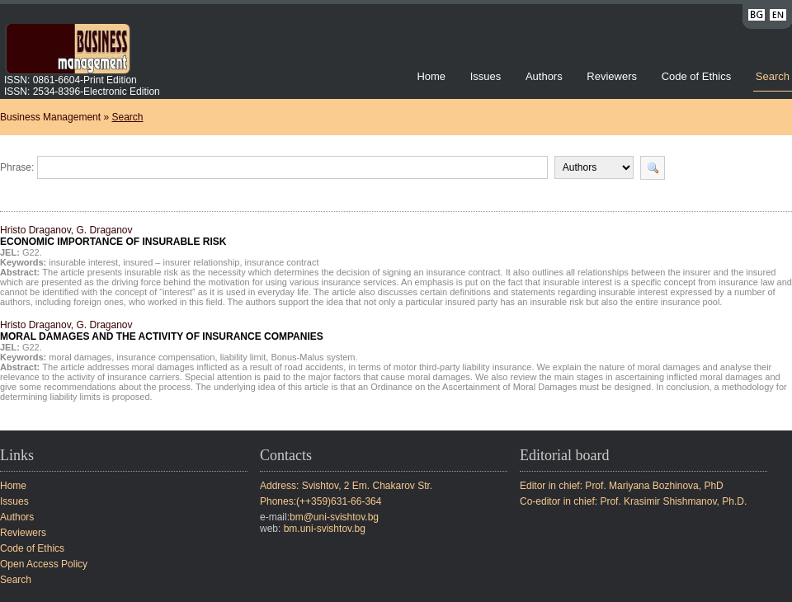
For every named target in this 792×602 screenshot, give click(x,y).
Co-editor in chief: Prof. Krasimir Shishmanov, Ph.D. (633, 501)
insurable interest (83, 262)
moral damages (80, 357)
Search (773, 76)
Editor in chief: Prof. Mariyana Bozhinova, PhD (622, 485)
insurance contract (282, 262)
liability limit (243, 357)
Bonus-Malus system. (314, 357)
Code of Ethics (697, 76)
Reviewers (613, 76)
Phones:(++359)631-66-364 (320, 501)
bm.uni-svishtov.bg (324, 528)
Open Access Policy (43, 564)
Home (431, 76)
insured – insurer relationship (181, 262)
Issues (486, 76)
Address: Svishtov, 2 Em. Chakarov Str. (346, 485)
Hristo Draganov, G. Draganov (113, 235)
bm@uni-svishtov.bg (334, 517)
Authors (544, 76)
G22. (32, 252)
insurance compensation (165, 357)
